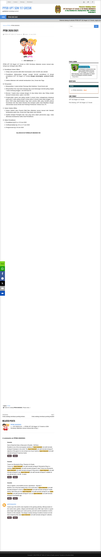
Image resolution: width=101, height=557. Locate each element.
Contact (15, 2)
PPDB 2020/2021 (13, 17)
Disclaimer (30, 2)
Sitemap (22, 2)
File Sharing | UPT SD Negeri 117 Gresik (80, 102)
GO (96, 26)
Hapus (15, 456)
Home (3, 17)
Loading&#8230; (28, 270)
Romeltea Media (70, 555)
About (9, 2)
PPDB (8, 405)
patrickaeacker (11, 504)
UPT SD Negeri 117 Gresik (76, 99)
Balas (9, 456)
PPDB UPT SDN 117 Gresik (43, 555)
